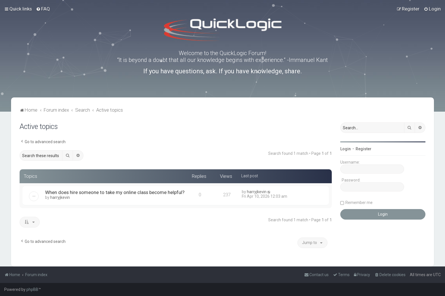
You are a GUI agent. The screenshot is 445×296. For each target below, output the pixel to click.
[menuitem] (43, 9)
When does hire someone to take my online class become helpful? (114, 192)
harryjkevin (60, 197)
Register (363, 149)
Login (345, 149)
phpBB (32, 289)
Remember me (359, 202)
